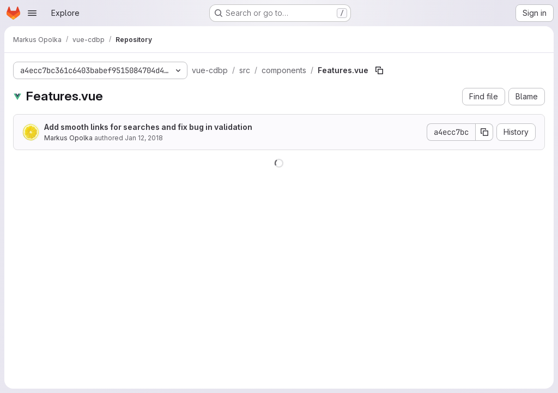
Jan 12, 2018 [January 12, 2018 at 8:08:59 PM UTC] (144, 138)
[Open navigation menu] (32, 13)
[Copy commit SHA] (484, 132)
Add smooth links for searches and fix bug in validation (148, 127)
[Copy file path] (379, 70)
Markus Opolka (68, 138)
